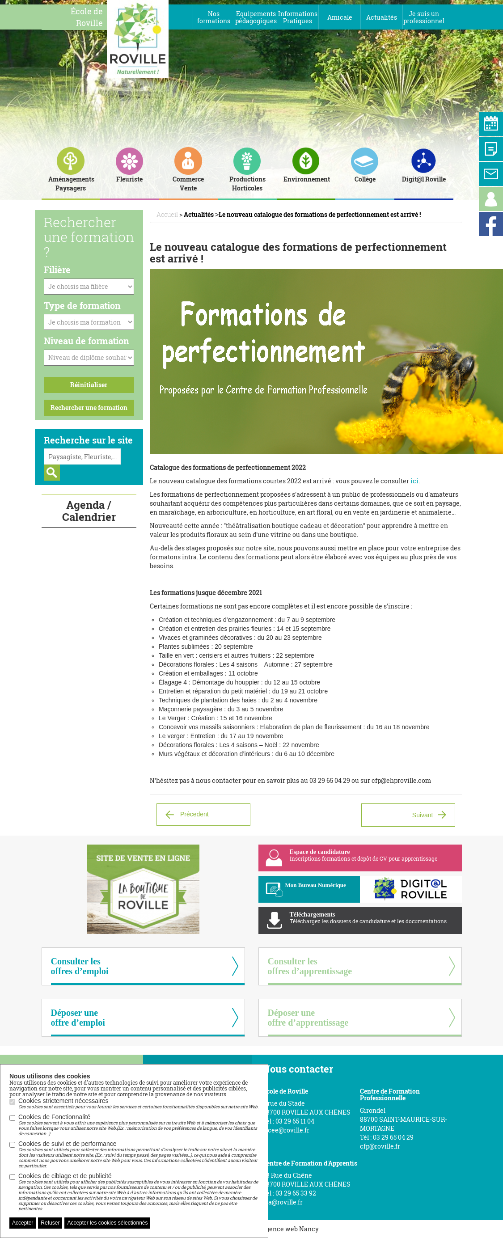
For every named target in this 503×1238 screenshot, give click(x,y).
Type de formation (82, 305)
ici (414, 481)
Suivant (422, 815)
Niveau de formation (86, 340)
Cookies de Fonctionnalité (138, 1125)
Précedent (194, 813)
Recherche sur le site (88, 440)
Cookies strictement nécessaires (138, 1103)
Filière (57, 269)
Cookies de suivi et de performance (138, 1154)
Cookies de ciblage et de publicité (138, 1192)
